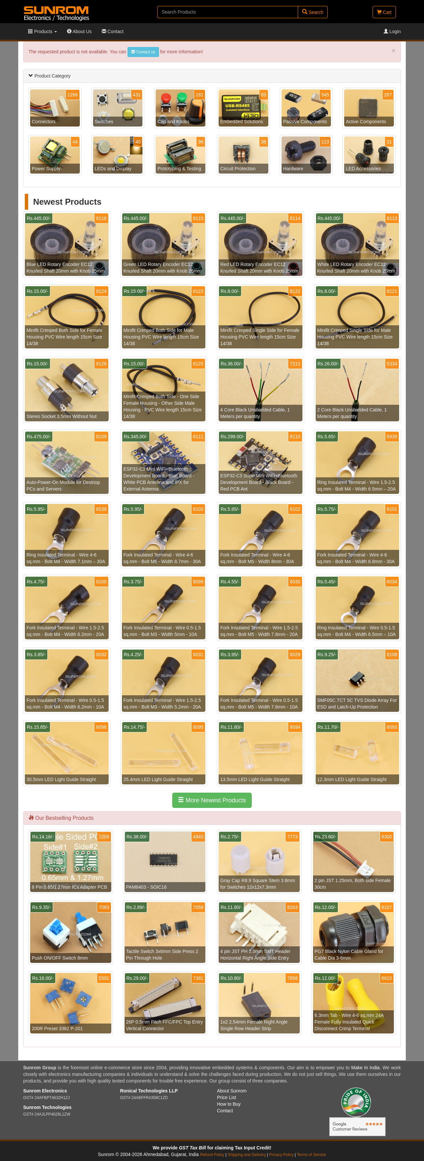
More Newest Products (212, 800)
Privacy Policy (281, 1154)
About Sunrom (232, 1090)
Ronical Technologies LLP (149, 1090)
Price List (226, 1097)
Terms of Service (311, 1154)
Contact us (143, 52)
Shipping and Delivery (247, 1154)
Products (42, 31)
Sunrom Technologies (47, 1107)
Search (312, 12)
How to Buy (229, 1104)
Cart (384, 12)
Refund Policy (212, 1154)
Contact (113, 31)
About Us (79, 31)
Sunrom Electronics (45, 1090)
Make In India (365, 1067)
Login (392, 31)
